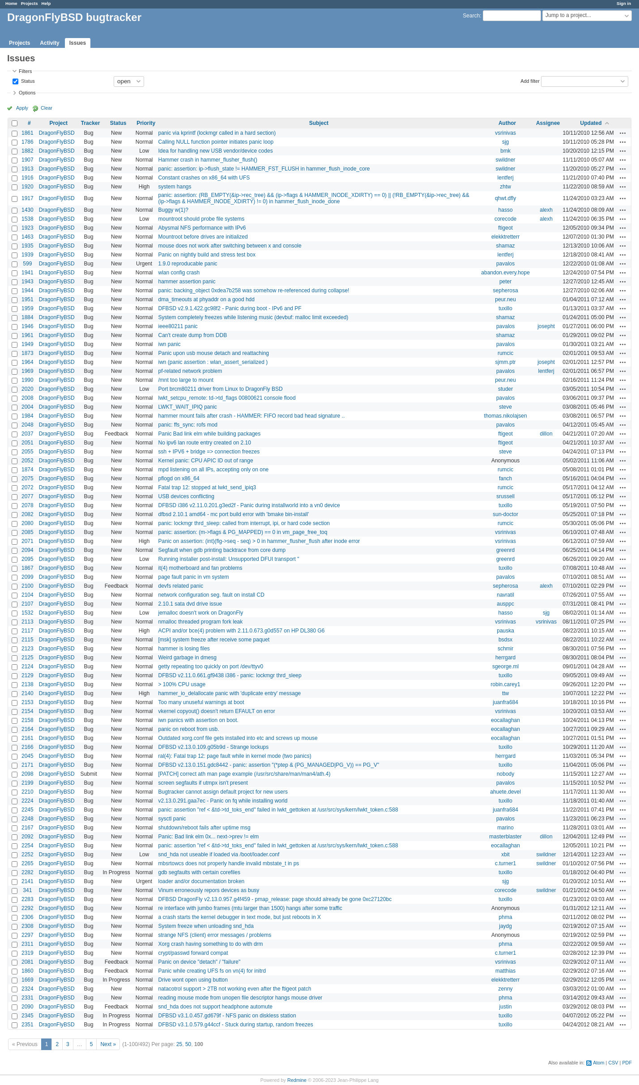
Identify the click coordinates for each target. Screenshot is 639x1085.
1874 (27, 469)
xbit (505, 854)
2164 (27, 729)
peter (505, 281)
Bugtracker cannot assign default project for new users (223, 792)
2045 (27, 756)
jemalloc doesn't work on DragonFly (200, 613)
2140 (27, 693)
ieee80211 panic (177, 326)
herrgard (505, 657)
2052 (27, 460)
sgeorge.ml (505, 666)
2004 (27, 407)
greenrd (505, 550)
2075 (27, 478)
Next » (108, 1044)
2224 (27, 801)
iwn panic (169, 344)
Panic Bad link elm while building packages (209, 434)
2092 (27, 836)
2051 (27, 443)
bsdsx (505, 639)
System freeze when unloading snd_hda (205, 926)
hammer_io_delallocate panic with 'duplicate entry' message (229, 693)
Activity (49, 43)
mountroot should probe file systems (201, 219)
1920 (27, 187)
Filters (25, 71)
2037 (27, 434)
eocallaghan (505, 720)
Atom (598, 1062)
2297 (27, 935)
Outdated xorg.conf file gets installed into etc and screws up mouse (237, 738)
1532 (27, 613)
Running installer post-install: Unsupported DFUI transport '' (228, 559)
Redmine (297, 1080)
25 (179, 1044)
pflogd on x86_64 (178, 478)
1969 (27, 371)
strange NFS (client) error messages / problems (214, 935)
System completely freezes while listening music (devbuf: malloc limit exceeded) (253, 317)
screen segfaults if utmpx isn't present (202, 783)
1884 (27, 317)
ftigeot (505, 228)
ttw (505, 693)
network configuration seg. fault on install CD (211, 595)
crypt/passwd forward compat (193, 953)
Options (27, 92)
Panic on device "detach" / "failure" (199, 962)
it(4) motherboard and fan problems (200, 568)
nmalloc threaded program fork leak (200, 622)
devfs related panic (180, 586)
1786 (27, 142)
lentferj (506, 178)
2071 (27, 541)
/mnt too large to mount (185, 380)
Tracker (90, 123)
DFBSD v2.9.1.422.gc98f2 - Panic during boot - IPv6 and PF (229, 308)
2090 (27, 1007)
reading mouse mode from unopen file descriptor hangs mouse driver (240, 998)
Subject (318, 123)
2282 (27, 872)
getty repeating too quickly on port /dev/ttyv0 (210, 666)
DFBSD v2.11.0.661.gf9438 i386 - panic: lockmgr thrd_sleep (229, 675)
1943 (27, 281)
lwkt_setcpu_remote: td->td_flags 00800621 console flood (226, 398)
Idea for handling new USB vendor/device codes (215, 151)
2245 (27, 810)
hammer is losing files (183, 648)
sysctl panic (172, 819)
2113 (27, 622)
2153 (27, 702)
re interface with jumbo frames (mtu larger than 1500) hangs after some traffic (250, 908)
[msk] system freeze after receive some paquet (213, 639)
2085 (27, 532)
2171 (27, 765)
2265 (27, 863)
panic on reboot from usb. (188, 729)
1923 (27, 228)
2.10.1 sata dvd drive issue (190, 604)
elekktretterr (505, 237)
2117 (27, 631)
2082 (27, 514)
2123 (27, 648)
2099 (27, 577)
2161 (27, 738)
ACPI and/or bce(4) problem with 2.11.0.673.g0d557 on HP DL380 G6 (241, 631)
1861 (27, 133)
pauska (505, 631)
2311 (27, 944)
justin (505, 1007)
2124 (27, 666)
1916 (27, 178)
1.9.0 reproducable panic (187, 264)
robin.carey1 (505, 684)
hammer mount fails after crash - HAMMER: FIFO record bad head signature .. (251, 416)
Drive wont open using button (192, 980)
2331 (27, 998)
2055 (27, 452)
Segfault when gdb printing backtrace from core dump (221, 550)
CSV (613, 1062)
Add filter (530, 80)
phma (505, 917)
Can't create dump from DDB (192, 335)
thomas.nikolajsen (505, 416)
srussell (505, 496)
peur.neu (505, 299)
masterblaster (505, 836)
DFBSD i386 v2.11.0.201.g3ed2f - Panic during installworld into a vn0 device (249, 505)
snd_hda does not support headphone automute (215, 1007)
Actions (622, 133)
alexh (546, 210)
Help (46, 3)
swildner (505, 160)
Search (471, 16)
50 (188, 1044)
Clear (46, 108)
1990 (27, 380)
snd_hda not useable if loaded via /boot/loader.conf (218, 854)
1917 (27, 198)
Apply (22, 108)
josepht (546, 326)
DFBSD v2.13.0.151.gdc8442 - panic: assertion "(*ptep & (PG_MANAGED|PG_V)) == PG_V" (268, 765)
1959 (27, 308)
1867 (27, 568)
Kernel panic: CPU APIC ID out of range (205, 460)
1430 (27, 210)
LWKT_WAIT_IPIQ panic (187, 407)
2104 (27, 595)
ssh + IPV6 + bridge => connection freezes (209, 452)
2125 (27, 657)
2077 (27, 496)
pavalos (505, 264)
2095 (27, 559)
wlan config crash (179, 272)
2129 (27, 675)
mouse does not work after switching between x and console (229, 246)
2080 (27, 523)
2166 (27, 747)
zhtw (505, 187)
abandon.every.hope (505, 272)
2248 (27, 819)
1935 (27, 246)
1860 (27, 971)
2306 (27, 917)
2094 (27, 550)
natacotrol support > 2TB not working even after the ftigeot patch (234, 989)
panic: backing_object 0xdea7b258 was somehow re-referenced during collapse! (253, 290)
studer (505, 389)
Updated (591, 123)
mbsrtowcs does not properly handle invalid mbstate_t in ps (228, 863)
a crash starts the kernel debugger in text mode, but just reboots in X (239, 917)
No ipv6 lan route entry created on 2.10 (204, 443)
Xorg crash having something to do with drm (210, 944)
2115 (27, 639)
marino (505, 827)
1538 (27, 219)
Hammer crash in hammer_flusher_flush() (207, 160)
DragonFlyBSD (57, 133)
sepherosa (505, 290)
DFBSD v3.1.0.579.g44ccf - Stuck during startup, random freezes (235, 1024)
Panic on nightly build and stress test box (206, 255)
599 (27, 264)
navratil (505, 595)
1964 (27, 362)
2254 (27, 845)
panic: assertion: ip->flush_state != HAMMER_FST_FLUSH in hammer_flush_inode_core (264, 169)
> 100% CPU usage (181, 684)
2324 (27, 989)
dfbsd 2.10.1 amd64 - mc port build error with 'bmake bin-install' (233, 514)
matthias (505, 971)
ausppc (505, 604)
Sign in (624, 3)
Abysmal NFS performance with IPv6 (202, 228)
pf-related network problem (190, 371)
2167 (27, 827)
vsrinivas (505, 133)
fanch (505, 478)
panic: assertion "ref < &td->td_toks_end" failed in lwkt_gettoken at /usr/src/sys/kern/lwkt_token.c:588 (278, 810)
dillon (546, 434)
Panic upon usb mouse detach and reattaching (213, 353)
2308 (27, 926)
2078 (27, 505)
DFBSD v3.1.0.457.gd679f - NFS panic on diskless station (227, 1015)
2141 (27, 881)
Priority (145, 123)
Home (11, 3)
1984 (27, 416)
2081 (27, 962)
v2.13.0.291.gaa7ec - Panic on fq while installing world (222, 801)
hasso (505, 210)
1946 (27, 326)
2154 (27, 711)
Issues (77, 43)
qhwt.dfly (505, 198)
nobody (505, 774)
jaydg (505, 926)
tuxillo (505, 308)
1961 (27, 335)
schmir (505, 648)
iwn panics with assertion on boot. (198, 720)
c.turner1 (505, 863)
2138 (27, 684)
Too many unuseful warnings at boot (201, 702)
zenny (505, 989)
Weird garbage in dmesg (187, 657)
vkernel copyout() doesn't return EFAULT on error (216, 711)
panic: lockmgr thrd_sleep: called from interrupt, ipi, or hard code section (244, 523)
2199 (27, 783)
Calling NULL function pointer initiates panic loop (215, 142)
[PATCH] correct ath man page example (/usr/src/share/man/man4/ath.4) (244, 774)
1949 (27, 344)
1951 (27, 299)
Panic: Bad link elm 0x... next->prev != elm (208, 836)
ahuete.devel (505, 792)
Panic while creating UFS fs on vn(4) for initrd (212, 971)
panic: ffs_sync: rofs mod (187, 425)
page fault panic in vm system (193, 577)
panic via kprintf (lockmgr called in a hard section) (217, 133)
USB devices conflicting (186, 496)
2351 (27, 1024)
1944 (27, 290)
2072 (27, 487)
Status (27, 80)
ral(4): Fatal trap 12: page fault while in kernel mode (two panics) (234, 756)
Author (507, 123)
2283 (27, 899)
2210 (27, 792)
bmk (505, 151)
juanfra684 (505, 702)
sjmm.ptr (505, 362)
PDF (627, 1062)
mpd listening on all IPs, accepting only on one (213, 469)
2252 (27, 854)
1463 (27, 237)
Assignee (548, 123)
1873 (27, 353)
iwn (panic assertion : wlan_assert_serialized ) (213, 362)
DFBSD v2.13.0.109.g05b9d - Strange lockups (213, 747)
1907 (27, 160)
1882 (27, 151)
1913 (27, 169)
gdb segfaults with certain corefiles (199, 872)
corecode (505, 219)
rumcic (505, 353)
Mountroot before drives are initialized (202, 237)
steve (505, 407)
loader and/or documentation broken (201, 881)
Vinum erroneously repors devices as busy (208, 890)
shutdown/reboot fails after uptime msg (204, 827)
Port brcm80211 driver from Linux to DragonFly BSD (220, 389)
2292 (27, 908)
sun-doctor (505, 514)
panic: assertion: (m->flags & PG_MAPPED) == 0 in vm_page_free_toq (242, 532)
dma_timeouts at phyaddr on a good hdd (206, 299)
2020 (27, 389)
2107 (27, 604)
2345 (27, 1015)
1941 (27, 272)
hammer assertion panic (186, 281)
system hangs (174, 187)
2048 (27, 425)
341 (27, 890)
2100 (27, 586)
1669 (27, 980)
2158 (27, 720)
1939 (27, 255)
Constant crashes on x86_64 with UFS (204, 178)
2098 (27, 774)
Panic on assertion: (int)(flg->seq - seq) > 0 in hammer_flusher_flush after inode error (259, 541)
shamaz (505, 246)
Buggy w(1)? (173, 210)
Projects (29, 3)
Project (58, 123)
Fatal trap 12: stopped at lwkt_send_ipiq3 (207, 487)
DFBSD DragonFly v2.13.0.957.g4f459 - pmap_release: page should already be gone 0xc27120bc (275, 899)
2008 (27, 398)
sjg (505, 142)
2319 (27, 953)
